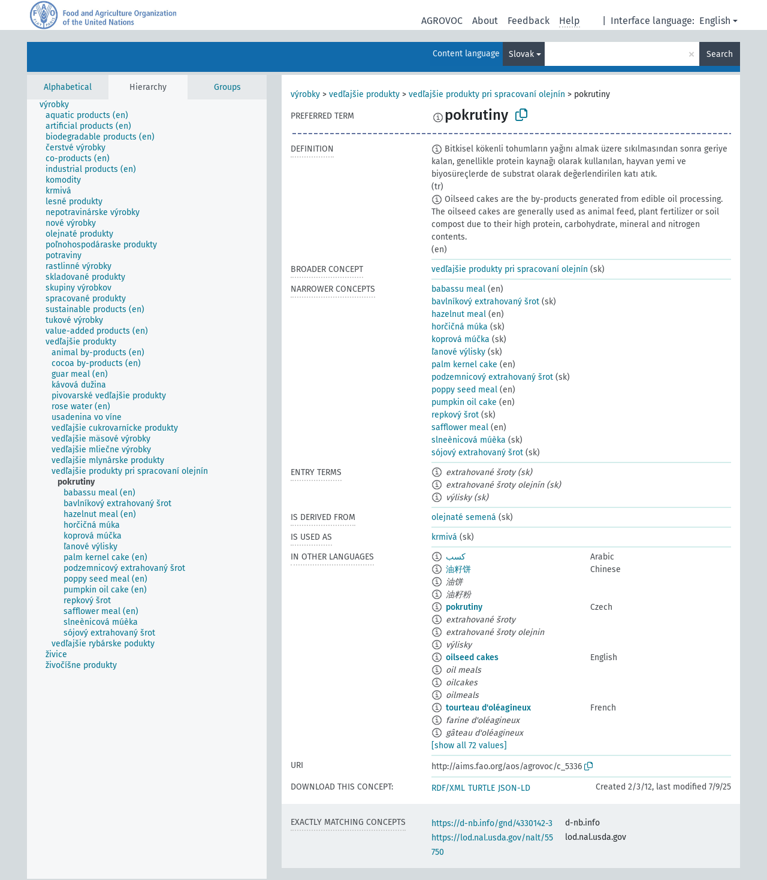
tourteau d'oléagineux (488, 708)
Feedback (528, 20)
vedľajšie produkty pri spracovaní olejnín (487, 94)
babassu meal (458, 289)
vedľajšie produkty (364, 94)
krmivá (444, 537)
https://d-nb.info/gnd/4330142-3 (491, 823)
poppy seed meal (464, 390)
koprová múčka (460, 339)
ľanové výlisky (458, 352)
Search (719, 54)
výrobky (305, 94)
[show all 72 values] (469, 745)
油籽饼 (458, 569)
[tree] (147, 489)
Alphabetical (68, 87)
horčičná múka (459, 327)
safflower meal (459, 427)
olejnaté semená (463, 517)
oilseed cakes (472, 657)
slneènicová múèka (468, 440)
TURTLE (481, 788)
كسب (456, 557)
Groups (227, 87)
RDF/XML (448, 788)
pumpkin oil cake (464, 402)
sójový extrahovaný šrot (477, 452)
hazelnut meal (458, 314)
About (485, 20)
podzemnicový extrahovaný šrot (492, 377)
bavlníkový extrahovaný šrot (485, 302)
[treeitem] (59, 104)
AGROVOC (442, 20)
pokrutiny (464, 607)
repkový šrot (455, 415)
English (714, 20)
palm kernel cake (464, 364)
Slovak (521, 54)
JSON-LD (514, 788)
